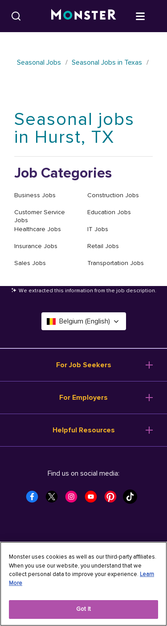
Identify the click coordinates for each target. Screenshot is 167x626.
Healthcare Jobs (37, 229)
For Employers (83, 397)
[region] (83, 584)
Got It (83, 609)
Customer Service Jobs (39, 216)
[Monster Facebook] (35, 499)
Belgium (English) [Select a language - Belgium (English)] (84, 321)
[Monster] (83, 16)
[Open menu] (149, 15)
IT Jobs (97, 229)
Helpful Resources (84, 430)
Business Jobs (35, 195)
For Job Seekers (83, 365)
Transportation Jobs (115, 263)
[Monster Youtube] (93, 499)
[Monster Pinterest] (113, 499)
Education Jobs (109, 212)
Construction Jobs (113, 195)
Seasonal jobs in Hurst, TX (74, 128)
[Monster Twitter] (54, 499)
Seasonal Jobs (39, 62)
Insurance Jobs (35, 246)
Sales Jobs (30, 263)
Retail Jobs (103, 246)
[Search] (16, 16)
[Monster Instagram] (74, 499)
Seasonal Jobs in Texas (107, 62)
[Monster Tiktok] (133, 499)
